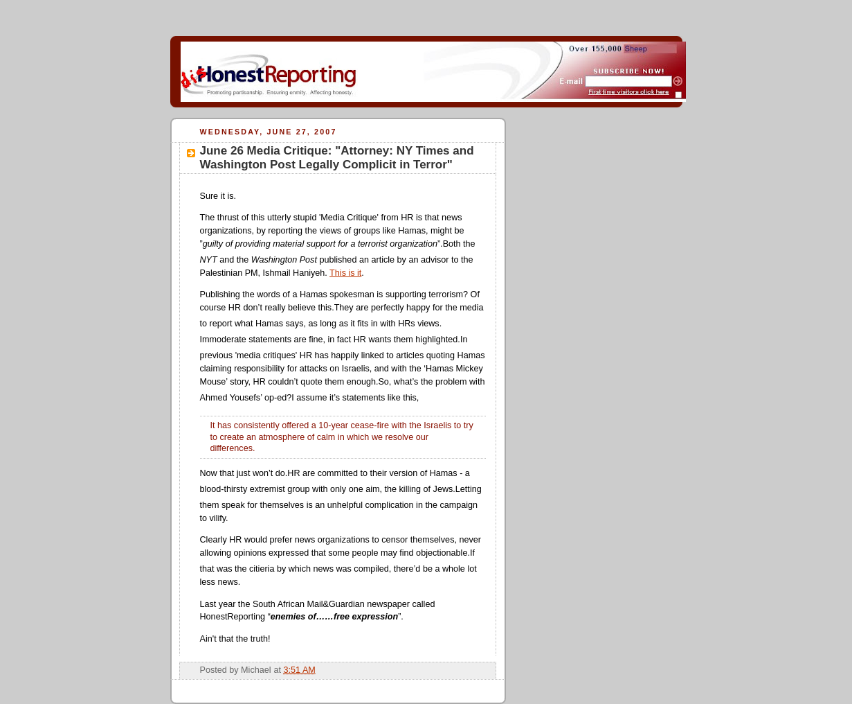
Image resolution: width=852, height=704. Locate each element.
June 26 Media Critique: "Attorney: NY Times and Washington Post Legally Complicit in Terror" (337, 157)
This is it (345, 273)
